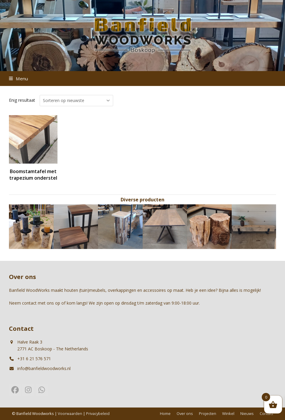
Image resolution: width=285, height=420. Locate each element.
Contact (266, 413)
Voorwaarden (70, 413)
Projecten (207, 413)
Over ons (185, 413)
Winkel (228, 413)
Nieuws (247, 413)
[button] (18, 79)
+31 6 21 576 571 (34, 358)
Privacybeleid (98, 413)
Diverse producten (142, 199)
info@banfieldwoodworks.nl (44, 368)
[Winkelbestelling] (76, 100)
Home (165, 413)
